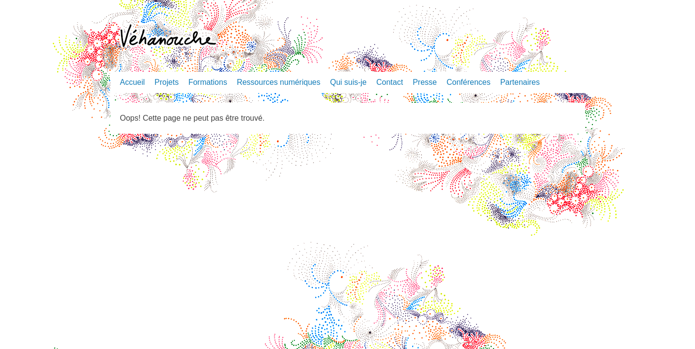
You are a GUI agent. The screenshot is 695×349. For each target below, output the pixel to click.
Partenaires (520, 82)
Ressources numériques (279, 82)
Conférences (469, 82)
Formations (207, 82)
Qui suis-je (348, 82)
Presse (425, 82)
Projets (166, 82)
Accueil (132, 82)
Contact (389, 82)
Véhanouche (168, 37)
